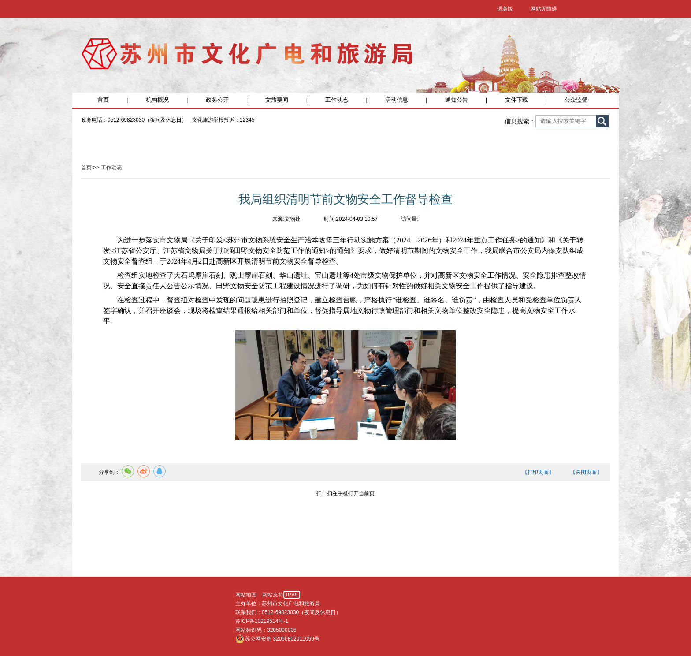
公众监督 (576, 100)
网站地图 (245, 595)
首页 (103, 100)
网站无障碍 (544, 9)
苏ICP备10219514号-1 (261, 621)
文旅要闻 (276, 100)
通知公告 (456, 100)
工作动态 (336, 100)
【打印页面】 (538, 472)
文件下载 (516, 100)
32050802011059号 (296, 639)
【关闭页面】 (586, 472)
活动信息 (396, 100)
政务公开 (217, 100)
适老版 (505, 9)
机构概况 (157, 100)
